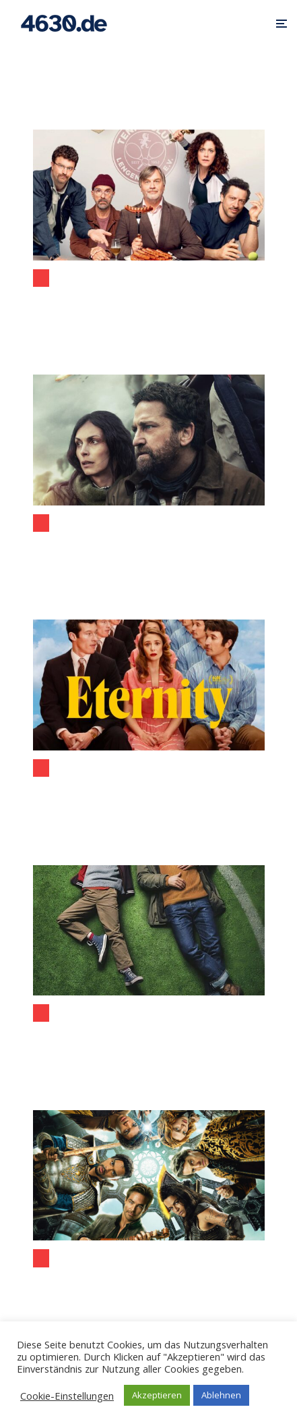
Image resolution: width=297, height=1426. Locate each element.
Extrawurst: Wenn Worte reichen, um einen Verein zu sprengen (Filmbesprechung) (149, 302)
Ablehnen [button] (221, 1395)
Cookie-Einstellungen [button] (67, 1396)
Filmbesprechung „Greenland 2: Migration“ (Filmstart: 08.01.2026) (33, 546)
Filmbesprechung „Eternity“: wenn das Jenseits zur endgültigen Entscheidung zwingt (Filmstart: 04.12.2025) (149, 792)
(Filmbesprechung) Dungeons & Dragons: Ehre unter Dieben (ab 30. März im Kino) (149, 1282)
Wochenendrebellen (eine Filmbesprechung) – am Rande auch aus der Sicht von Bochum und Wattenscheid (149, 1037)
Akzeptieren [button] (157, 1395)
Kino (41, 278)
